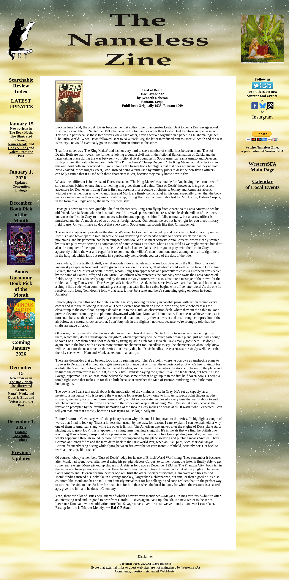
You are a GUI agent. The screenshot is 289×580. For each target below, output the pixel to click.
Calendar (262, 181)
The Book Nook (20, 132)
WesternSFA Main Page (262, 166)
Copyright (126, 563)
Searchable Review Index (21, 85)
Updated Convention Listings (21, 186)
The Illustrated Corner (21, 138)
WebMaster (168, 571)
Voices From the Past (21, 154)
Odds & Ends (18, 148)
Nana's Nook (17, 144)
